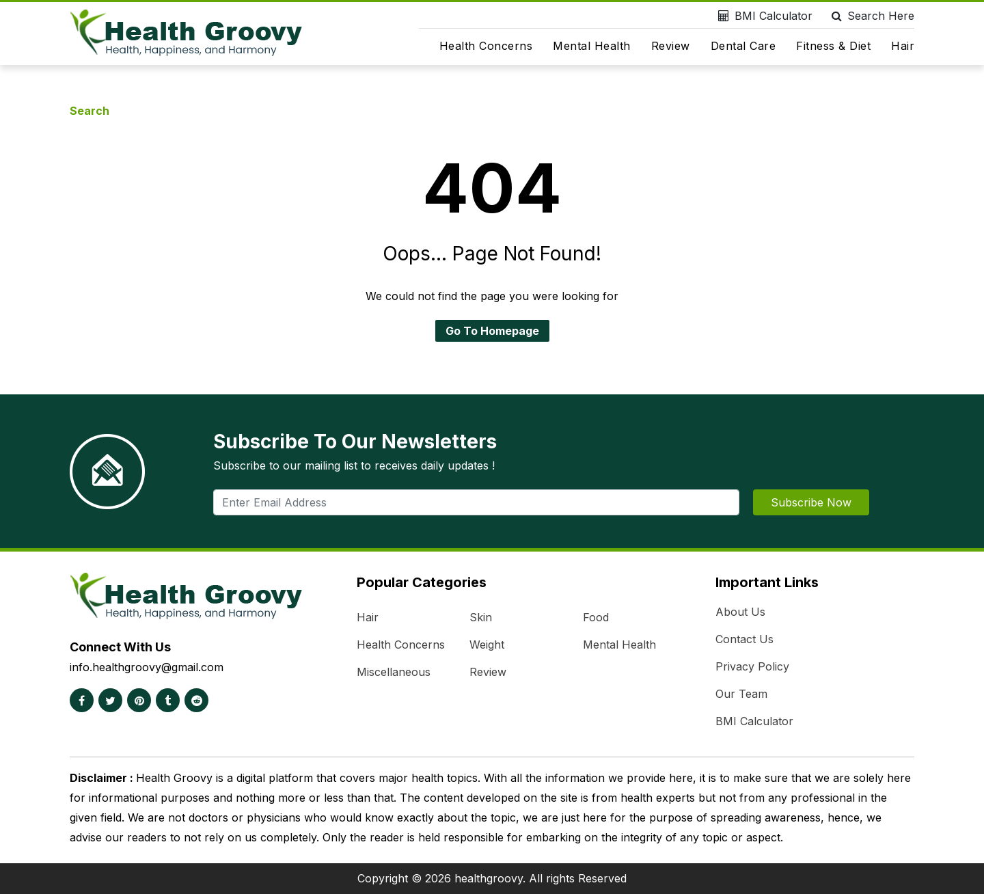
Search (89, 111)
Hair (902, 46)
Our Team (741, 694)
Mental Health (592, 46)
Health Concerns (486, 46)
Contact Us (744, 639)
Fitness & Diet (833, 46)
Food (596, 617)
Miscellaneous (393, 672)
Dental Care (743, 46)
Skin (480, 617)
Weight (486, 644)
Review (670, 46)
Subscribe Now (811, 502)
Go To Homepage (492, 331)
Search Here (870, 16)
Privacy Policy (752, 666)
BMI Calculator (762, 16)
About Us (740, 612)
